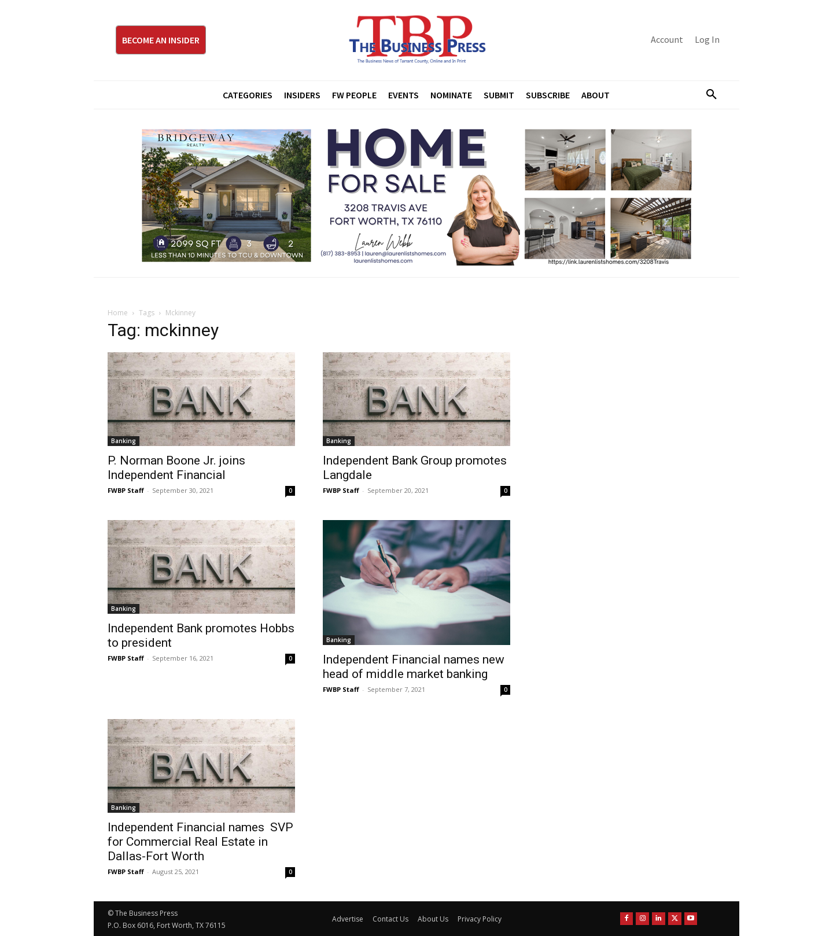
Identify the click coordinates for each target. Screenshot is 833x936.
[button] (706, 95)
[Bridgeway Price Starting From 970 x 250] (416, 193)
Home (118, 313)
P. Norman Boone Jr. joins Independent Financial (176, 468)
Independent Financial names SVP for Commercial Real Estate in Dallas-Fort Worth (200, 841)
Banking (123, 441)
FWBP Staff (126, 490)
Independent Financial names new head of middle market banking (413, 667)
